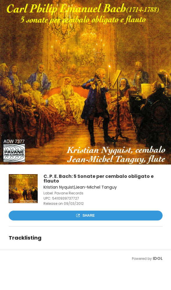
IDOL (158, 258)
